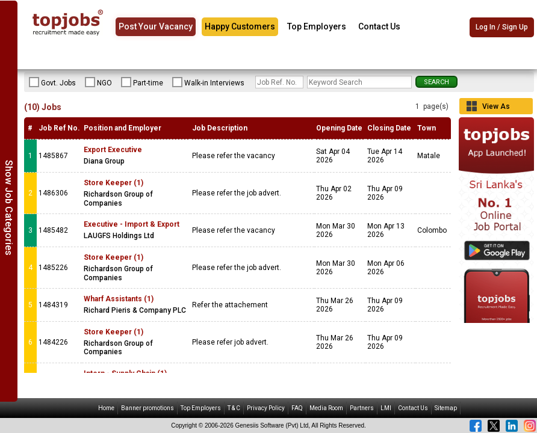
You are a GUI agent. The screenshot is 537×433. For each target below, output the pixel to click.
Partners (362, 408)
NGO (98, 82)
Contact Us (379, 26)
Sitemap (446, 408)
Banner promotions (147, 408)
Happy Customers (240, 26)
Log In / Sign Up (502, 27)
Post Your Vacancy (156, 26)
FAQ (297, 408)
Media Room (326, 408)
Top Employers (316, 26)
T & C (234, 408)
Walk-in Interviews (208, 82)
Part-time (142, 82)
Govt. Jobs (52, 82)
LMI (385, 408)
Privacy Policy (266, 408)
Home (106, 408)
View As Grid (496, 108)
